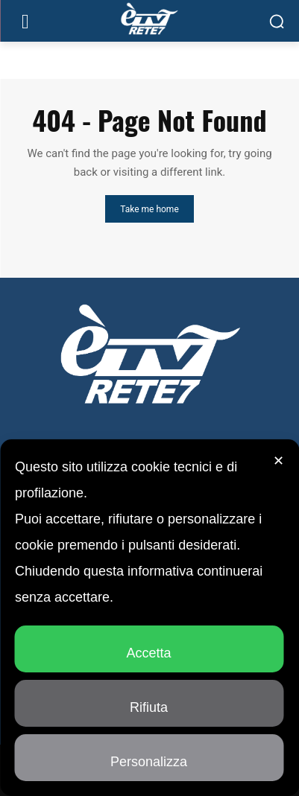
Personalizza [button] (148, 755)
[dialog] (149, 617)
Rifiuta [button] (149, 701)
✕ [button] (278, 460)
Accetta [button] (148, 646)
